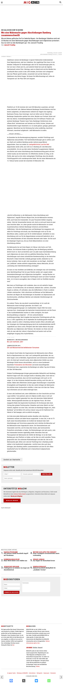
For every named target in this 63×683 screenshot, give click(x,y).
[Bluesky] (45, 681)
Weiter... (38, 666)
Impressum (46, 673)
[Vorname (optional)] (30, 474)
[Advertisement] (31, 16)
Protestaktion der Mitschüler (23, 365)
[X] (32, 681)
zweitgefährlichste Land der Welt (39, 144)
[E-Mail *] (12, 474)
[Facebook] (20, 681)
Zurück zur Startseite (12, 460)
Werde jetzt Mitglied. (17, 496)
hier (13, 645)
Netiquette (39, 673)
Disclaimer (53, 673)
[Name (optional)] (12, 478)
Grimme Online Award (20, 494)
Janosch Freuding (9, 45)
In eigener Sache (11, 673)
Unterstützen (32, 673)
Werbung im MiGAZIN (22, 673)
